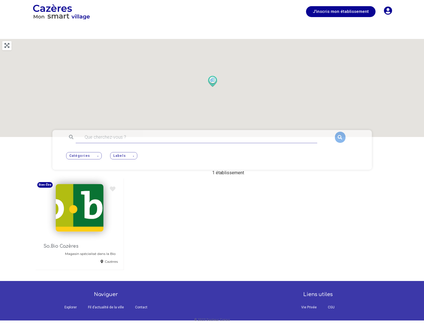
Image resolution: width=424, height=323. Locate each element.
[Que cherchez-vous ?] (197, 137)
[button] (341, 11)
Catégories (79, 156)
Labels (119, 156)
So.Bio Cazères (60, 246)
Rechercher (340, 137)
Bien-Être (45, 184)
